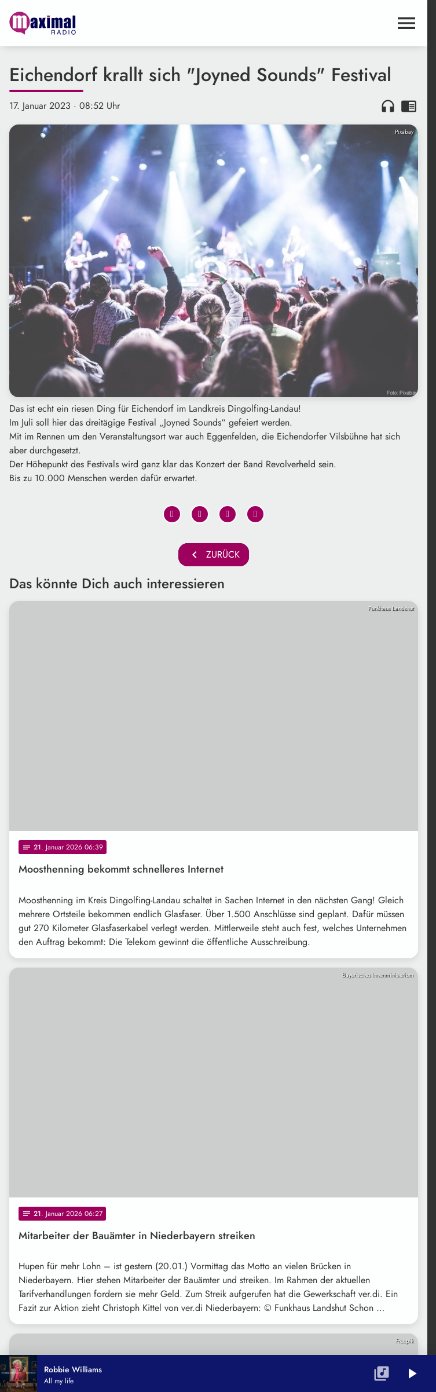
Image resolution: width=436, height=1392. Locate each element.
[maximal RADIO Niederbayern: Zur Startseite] (111, 23)
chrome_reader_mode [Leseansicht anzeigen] (409, 106)
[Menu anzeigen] (406, 23)
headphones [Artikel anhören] (388, 106)
